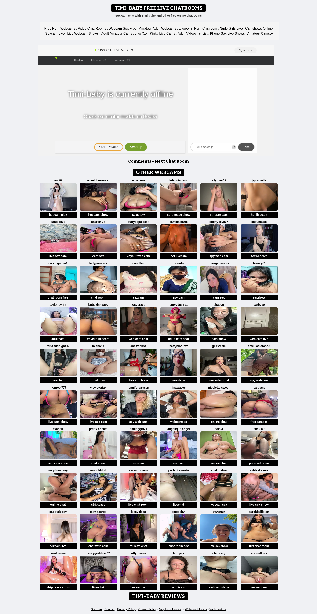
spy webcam (259, 380)
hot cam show (98, 214)
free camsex (259, 421)
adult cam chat (178, 339)
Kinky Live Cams (162, 33)
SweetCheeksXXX (98, 180)
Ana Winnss (138, 346)
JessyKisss (138, 511)
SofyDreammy (58, 470)
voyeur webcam (98, 339)
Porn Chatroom (205, 28)
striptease (98, 504)
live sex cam (58, 256)
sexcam (138, 297)
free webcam (138, 587)
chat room (98, 297)
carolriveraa (58, 553)
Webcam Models (196, 609)
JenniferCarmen (138, 387)
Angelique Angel (178, 429)
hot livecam (259, 214)
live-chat (98, 587)
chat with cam (98, 546)
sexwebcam (259, 256)
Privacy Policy (126, 609)
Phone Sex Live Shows (227, 33)
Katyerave (138, 304)
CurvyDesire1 (179, 304)
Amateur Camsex (260, 33)
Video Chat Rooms (92, 28)
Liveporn (185, 28)
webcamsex (178, 421)
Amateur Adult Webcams (157, 28)
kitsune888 (259, 222)
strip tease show (178, 214)
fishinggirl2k (138, 429)
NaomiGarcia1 (58, 263)
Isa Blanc (259, 387)
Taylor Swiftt (58, 304)
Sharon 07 (98, 222)
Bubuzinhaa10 (98, 304)
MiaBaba (98, 346)
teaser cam (259, 587)
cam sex (98, 256)
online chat (219, 421)
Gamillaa (138, 263)
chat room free (58, 297)
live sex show (259, 504)
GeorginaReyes (219, 263)
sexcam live (58, 546)
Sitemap (96, 609)
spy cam (179, 297)
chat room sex (179, 546)
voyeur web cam (138, 256)
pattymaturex (178, 346)
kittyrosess (138, 553)
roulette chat (138, 546)
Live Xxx (141, 33)
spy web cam (218, 256)
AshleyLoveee (259, 470)
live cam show (58, 421)
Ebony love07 (218, 222)
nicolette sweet (218, 387)
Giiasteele (219, 346)
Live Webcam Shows (83, 33)
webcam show (219, 587)
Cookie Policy (147, 609)
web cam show (58, 463)
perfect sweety (178, 470)
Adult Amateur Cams (116, 33)
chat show (98, 463)
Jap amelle (259, 180)
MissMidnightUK (58, 346)
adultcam (57, 339)
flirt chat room (259, 546)
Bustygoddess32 (98, 553)
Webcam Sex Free (122, 28)
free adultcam (138, 380)
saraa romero (138, 470)
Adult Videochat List (192, 33)
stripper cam (219, 214)
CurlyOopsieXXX (138, 222)
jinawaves (179, 387)
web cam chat (138, 339)
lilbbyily (178, 553)
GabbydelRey (58, 511)
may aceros (98, 511)
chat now (98, 380)
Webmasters (217, 609)
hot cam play (58, 214)
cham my (218, 553)
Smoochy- (179, 511)
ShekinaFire (219, 470)
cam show (219, 339)
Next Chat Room (172, 161)
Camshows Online (259, 28)
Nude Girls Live (231, 28)
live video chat (219, 380)
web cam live (259, 339)
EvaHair (58, 429)
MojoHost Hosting (170, 609)
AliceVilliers (259, 553)
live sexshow (219, 546)
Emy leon (138, 180)
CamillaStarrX (179, 222)
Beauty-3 (259, 263)
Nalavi (219, 429)
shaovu (219, 304)
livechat (57, 380)
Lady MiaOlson (178, 180)
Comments (139, 161)
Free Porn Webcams (59, 28)
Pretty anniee (98, 429)
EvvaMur (219, 511)
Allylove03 (219, 180)
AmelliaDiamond (259, 346)
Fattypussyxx (98, 263)
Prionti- (179, 263)
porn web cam (259, 463)
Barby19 (259, 304)
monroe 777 (58, 387)
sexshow (138, 214)
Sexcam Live (55, 33)
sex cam (178, 463)
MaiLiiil (58, 180)
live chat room (138, 504)
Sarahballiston (259, 511)
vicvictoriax (98, 387)
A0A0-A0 (259, 429)
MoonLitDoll (98, 470)
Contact (109, 609)
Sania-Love (58, 222)
